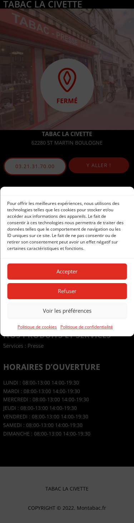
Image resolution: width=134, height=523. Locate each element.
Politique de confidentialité (86, 327)
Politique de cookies (37, 327)
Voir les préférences (67, 310)
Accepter (67, 271)
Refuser (67, 291)
